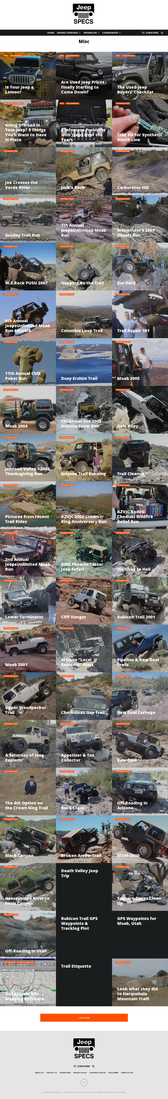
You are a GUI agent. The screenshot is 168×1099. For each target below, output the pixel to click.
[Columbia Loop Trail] (84, 314)
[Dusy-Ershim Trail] (84, 362)
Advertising (65, 1073)
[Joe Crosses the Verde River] (28, 171)
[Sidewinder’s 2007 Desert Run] (140, 219)
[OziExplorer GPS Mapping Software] (28, 982)
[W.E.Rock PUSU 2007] (28, 266)
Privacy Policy (80, 1073)
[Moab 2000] (140, 839)
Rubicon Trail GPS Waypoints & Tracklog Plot (79, 923)
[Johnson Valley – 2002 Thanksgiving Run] (28, 457)
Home (50, 32)
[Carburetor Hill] (140, 171)
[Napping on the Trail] (84, 266)
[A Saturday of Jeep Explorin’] (28, 744)
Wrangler (90, 32)
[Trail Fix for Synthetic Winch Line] (140, 123)
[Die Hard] (140, 266)
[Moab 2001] (28, 648)
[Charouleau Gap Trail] (84, 696)
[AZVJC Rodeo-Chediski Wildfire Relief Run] (140, 505)
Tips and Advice (16, 55)
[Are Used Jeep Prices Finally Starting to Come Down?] (84, 75)
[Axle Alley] (140, 410)
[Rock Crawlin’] (84, 791)
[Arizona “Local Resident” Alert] (84, 648)
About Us (39, 1073)
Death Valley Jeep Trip (79, 873)
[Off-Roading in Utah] (28, 935)
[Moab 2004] (28, 410)
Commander (110, 32)
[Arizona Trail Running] (84, 457)
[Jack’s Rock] (84, 171)
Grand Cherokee (67, 32)
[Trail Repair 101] (140, 314)
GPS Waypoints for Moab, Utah (136, 921)
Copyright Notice (97, 1073)
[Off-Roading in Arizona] (140, 791)
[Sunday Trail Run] (28, 219)
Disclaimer (113, 1073)
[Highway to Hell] (140, 553)
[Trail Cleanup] (140, 457)
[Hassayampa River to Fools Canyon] (28, 887)
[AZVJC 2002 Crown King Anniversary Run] (84, 505)
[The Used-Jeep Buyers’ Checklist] (140, 75)
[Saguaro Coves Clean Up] (140, 887)
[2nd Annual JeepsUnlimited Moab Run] (28, 553)
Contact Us (51, 1073)
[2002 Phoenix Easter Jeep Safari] (84, 553)
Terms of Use (127, 1073)
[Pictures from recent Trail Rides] (28, 505)
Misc (6, 55)
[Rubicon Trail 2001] (140, 600)
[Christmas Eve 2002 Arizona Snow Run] (84, 410)
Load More (84, 1018)
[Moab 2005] (140, 362)
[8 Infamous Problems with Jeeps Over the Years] (84, 123)
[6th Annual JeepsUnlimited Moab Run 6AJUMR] (28, 314)
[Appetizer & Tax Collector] (84, 744)
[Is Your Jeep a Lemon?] (28, 75)
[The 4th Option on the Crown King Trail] (28, 791)
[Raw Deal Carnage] (140, 696)
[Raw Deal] (140, 744)
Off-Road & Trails (122, 103)
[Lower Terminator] (28, 600)
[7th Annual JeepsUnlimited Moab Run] (84, 219)
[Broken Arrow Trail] (84, 839)
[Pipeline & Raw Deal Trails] (140, 648)
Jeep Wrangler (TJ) (26, 962)
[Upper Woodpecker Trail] (28, 696)
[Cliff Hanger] (84, 600)
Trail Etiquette (76, 966)
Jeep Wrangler (10, 962)
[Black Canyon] (28, 839)
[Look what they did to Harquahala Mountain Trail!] (140, 982)
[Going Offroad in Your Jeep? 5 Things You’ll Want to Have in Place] (28, 123)
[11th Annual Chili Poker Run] (28, 362)
